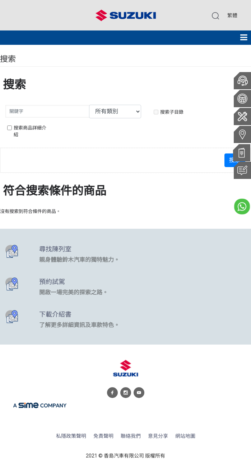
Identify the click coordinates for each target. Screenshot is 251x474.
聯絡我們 (131, 436)
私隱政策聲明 (71, 436)
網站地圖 (185, 436)
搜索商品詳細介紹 (26, 131)
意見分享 (158, 436)
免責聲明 (103, 436)
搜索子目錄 (168, 112)
